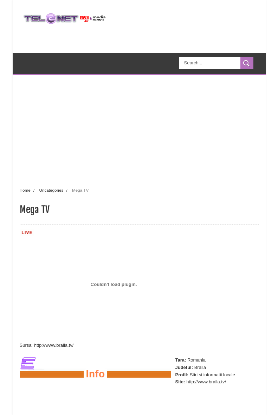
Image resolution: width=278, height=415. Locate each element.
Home (25, 190)
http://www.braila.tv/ (54, 345)
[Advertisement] (150, 130)
